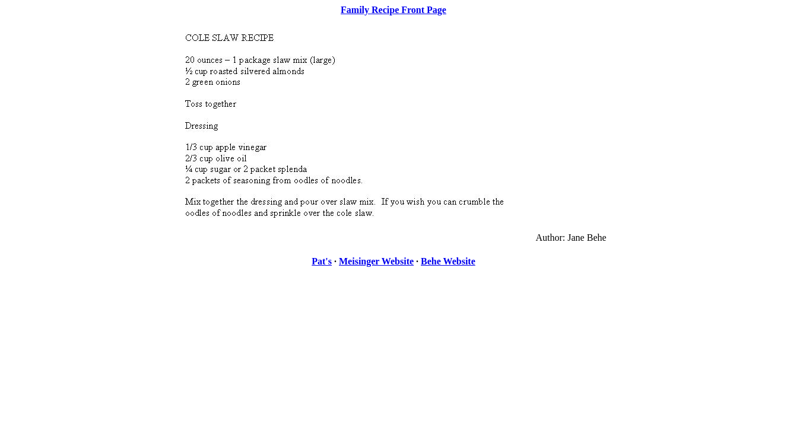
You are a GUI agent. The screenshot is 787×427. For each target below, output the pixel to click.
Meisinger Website (376, 261)
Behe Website (448, 261)
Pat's (322, 261)
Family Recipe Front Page (393, 10)
